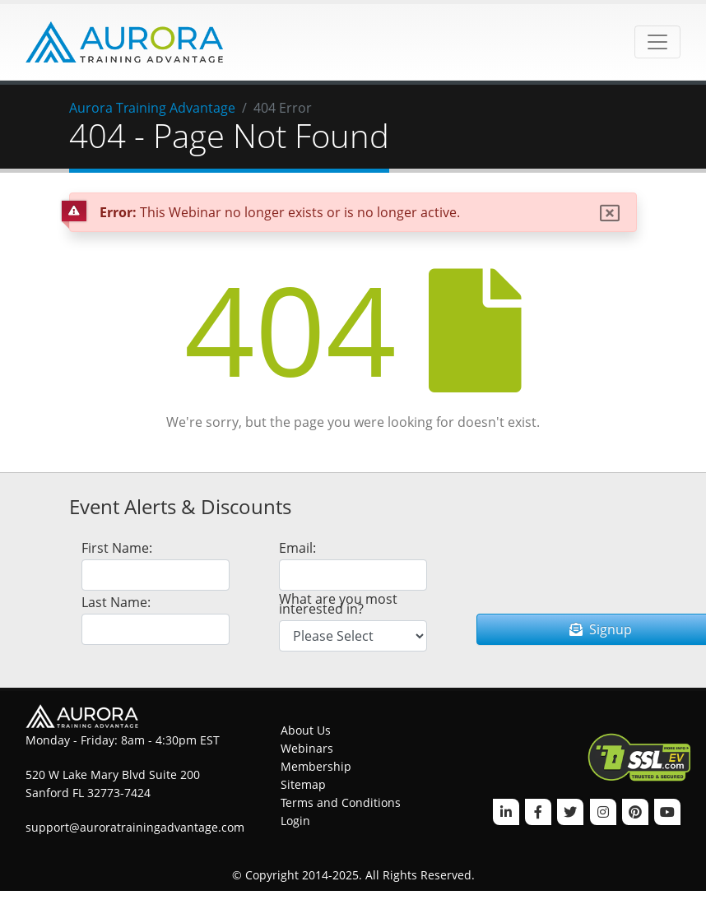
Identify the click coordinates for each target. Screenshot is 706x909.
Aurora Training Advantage (152, 108)
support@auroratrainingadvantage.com (135, 827)
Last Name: (116, 602)
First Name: (116, 548)
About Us (306, 730)
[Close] (610, 213)
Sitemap (303, 784)
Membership (316, 766)
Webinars (307, 748)
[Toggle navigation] (657, 42)
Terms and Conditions (341, 802)
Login (295, 820)
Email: (297, 548)
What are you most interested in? (338, 604)
